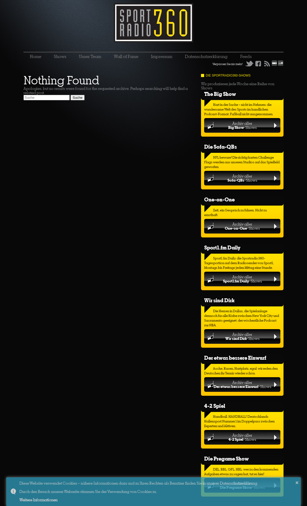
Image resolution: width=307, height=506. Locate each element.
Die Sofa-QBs (220, 146)
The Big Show (220, 94)
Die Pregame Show (226, 458)
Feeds (246, 56)
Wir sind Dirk (219, 300)
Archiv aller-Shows (242, 125)
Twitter (249, 63)
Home (35, 56)
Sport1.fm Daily (222, 247)
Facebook (258, 63)
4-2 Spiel (214, 406)
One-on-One (219, 199)
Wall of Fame (126, 56)
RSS (267, 63)
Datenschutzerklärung (206, 56)
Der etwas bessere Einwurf (235, 358)
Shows (60, 56)
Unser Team (90, 56)
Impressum (161, 56)
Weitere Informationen (38, 500)
